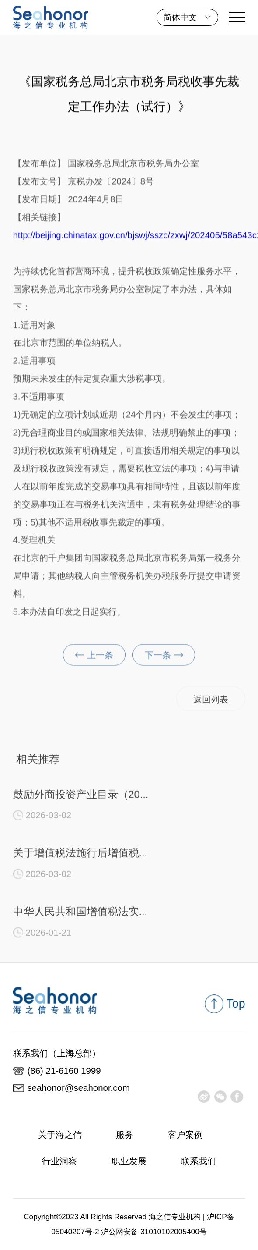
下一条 (164, 658)
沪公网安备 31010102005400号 (153, 1231)
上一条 (94, 658)
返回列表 (210, 701)
